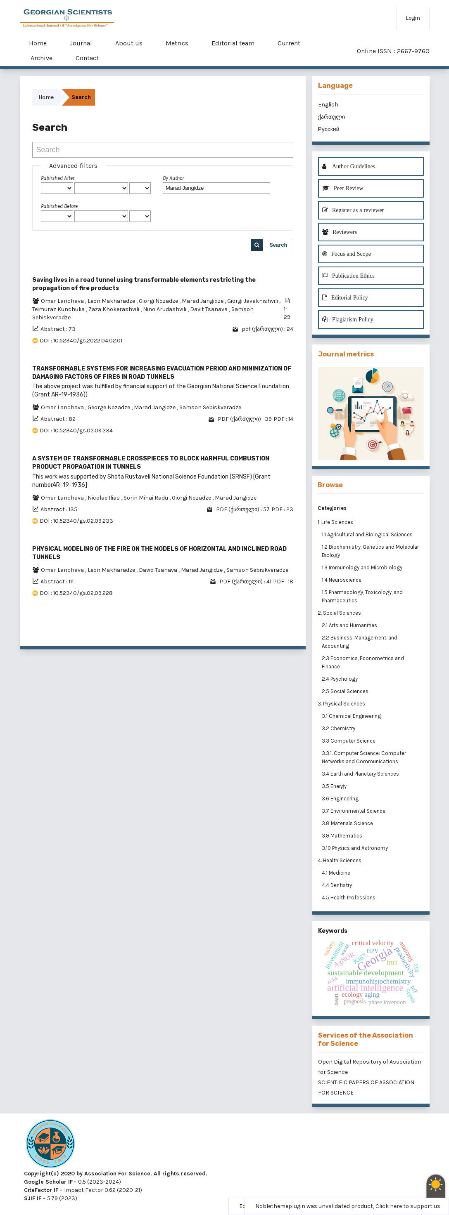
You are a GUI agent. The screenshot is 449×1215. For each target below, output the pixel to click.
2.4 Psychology (340, 679)
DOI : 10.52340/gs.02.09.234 (76, 430)
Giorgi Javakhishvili (253, 300)
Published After (57, 178)
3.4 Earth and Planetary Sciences (361, 774)
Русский (329, 129)
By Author (173, 178)
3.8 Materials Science (348, 823)
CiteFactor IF (41, 1190)
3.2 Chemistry (339, 728)
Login (413, 17)
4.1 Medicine (337, 873)
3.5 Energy (335, 786)
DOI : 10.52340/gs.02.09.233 (76, 520)
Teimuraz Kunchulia (59, 309)
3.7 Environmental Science (354, 811)
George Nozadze (109, 407)
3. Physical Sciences (341, 704)
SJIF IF (32, 1198)
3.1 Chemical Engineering (352, 716)
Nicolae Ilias (104, 497)
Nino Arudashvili (165, 309)
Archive (41, 58)
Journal (81, 43)
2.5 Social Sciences (346, 691)
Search (278, 245)
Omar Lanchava (63, 300)
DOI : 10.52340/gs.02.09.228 (76, 593)
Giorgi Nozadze (159, 300)
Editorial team (232, 43)
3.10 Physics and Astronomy (355, 848)
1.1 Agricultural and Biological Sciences (368, 534)
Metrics (177, 43)
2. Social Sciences (339, 613)
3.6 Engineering (341, 798)
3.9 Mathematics (342, 836)
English (328, 104)
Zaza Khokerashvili (114, 309)
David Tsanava (158, 569)
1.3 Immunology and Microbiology (363, 567)
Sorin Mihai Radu (146, 497)
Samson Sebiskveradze (210, 407)
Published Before (59, 206)
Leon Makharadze (112, 300)
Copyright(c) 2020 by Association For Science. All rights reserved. (115, 1173)
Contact (87, 58)
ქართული (331, 116)
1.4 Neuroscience (342, 580)
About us (129, 43)
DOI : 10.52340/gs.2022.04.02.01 (81, 340)
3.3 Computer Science (349, 741)
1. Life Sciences (335, 522)
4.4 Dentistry (337, 885)
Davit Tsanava (209, 309)
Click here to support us (407, 1206)
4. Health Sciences (339, 860)
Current (289, 43)
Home (38, 43)
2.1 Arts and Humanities (350, 625)
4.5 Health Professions (349, 897)
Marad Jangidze (203, 300)
